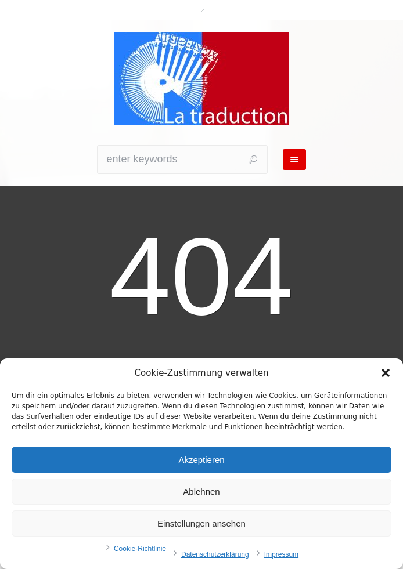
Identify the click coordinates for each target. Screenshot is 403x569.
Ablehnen (201, 491)
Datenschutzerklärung (215, 554)
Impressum (281, 554)
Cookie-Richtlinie (140, 549)
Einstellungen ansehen (201, 523)
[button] (385, 373)
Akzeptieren (201, 460)
